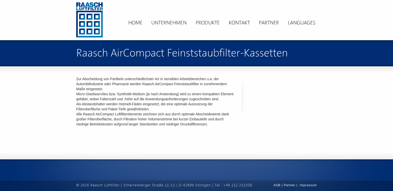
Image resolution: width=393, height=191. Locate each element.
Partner (289, 185)
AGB (277, 185)
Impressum (308, 185)
